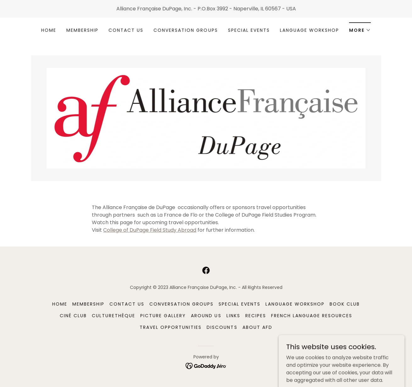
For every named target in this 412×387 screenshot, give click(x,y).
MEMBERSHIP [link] (82, 30)
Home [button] (59, 304)
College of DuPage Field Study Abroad (149, 230)
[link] (206, 117)
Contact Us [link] (126, 30)
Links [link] (233, 315)
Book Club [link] (345, 304)
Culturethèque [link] (113, 315)
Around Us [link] (206, 315)
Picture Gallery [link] (163, 315)
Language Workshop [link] (309, 30)
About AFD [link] (257, 327)
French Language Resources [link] (311, 315)
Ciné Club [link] (73, 315)
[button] (360, 28)
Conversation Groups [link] (185, 30)
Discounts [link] (222, 327)
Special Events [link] (249, 30)
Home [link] (48, 30)
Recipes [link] (255, 315)
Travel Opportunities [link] (171, 327)
